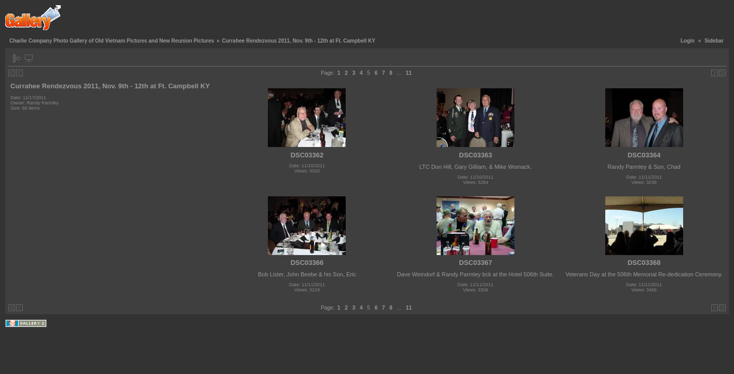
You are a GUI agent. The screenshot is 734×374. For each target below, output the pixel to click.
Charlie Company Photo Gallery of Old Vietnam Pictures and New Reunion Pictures (111, 41)
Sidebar (714, 41)
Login (688, 41)
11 (409, 73)
